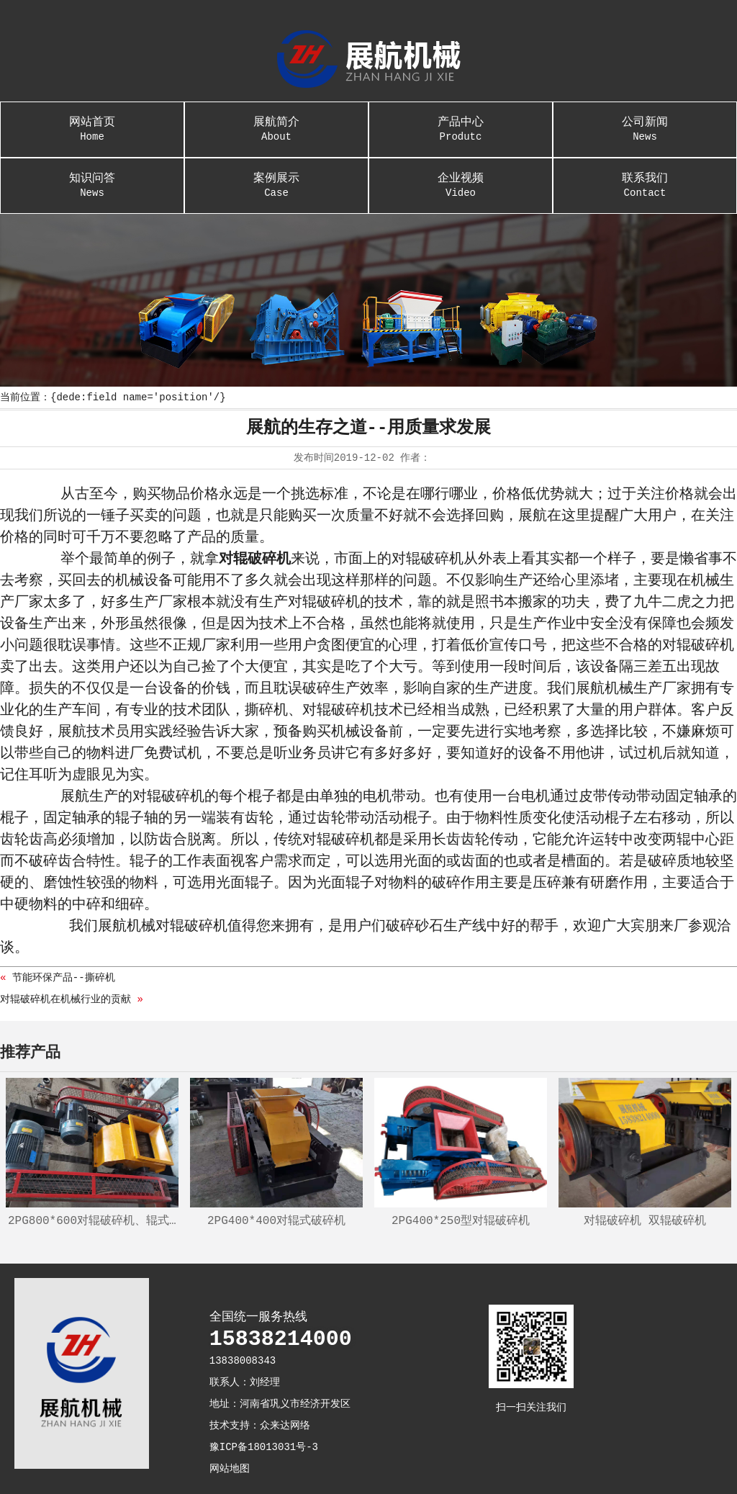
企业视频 (461, 178)
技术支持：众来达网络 (259, 1425)
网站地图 (229, 1469)
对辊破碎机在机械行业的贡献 (65, 999)
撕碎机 (266, 710)
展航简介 (276, 122)
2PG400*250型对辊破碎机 (461, 1221)
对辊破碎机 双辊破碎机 (645, 1221)
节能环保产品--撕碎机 (63, 978)
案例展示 (276, 178)
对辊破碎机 (255, 559)
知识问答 (92, 178)
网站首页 (92, 122)
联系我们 (645, 178)
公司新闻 (645, 122)
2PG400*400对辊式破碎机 (276, 1221)
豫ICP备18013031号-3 (263, 1447)
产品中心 (461, 122)
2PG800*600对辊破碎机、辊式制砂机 (93, 1221)
